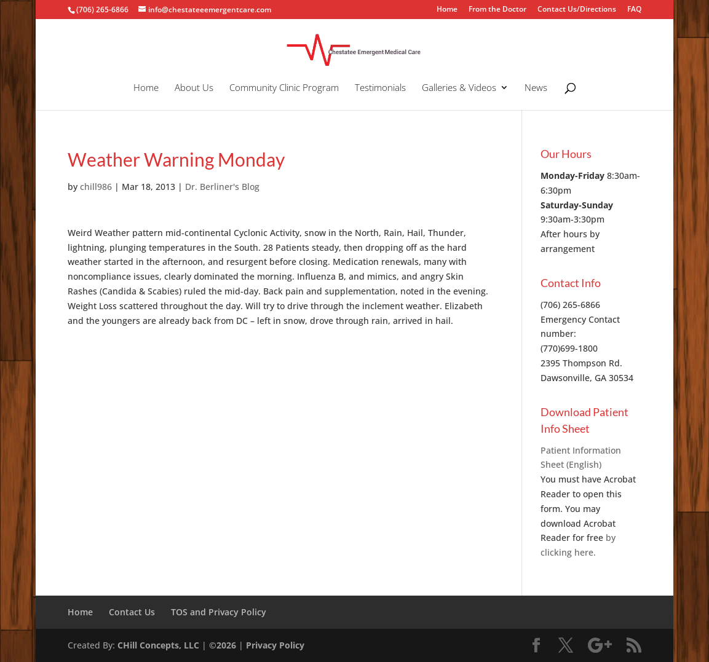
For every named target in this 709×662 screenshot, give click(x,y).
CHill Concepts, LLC (158, 645)
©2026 (222, 645)
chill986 (96, 186)
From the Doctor (497, 10)
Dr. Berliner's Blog (222, 186)
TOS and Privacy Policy (218, 612)
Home (447, 10)
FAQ (634, 10)
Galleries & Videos (459, 88)
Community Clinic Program (284, 88)
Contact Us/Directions (576, 10)
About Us (194, 88)
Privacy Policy (275, 645)
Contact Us (132, 612)
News (536, 88)
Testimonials (380, 88)
